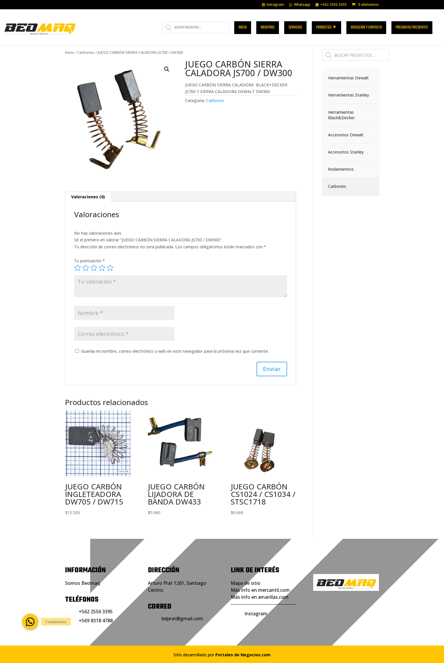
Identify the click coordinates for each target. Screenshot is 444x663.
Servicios (295, 26)
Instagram (273, 5)
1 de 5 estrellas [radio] (77, 267)
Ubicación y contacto (366, 26)
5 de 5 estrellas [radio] (110, 267)
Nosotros (268, 26)
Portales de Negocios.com (243, 654)
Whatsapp (299, 5)
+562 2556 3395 (331, 5)
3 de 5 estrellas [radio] (93, 267)
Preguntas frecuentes (412, 26)
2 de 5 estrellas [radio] (85, 267)
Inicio (243, 26)
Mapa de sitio (245, 583)
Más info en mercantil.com (260, 590)
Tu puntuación (89, 260)
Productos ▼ (326, 26)
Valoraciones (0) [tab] (88, 196)
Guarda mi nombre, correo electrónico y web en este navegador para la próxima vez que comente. (175, 351)
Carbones (85, 52)
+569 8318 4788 (96, 620)
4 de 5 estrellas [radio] (102, 267)
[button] (167, 69)
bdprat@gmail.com (182, 618)
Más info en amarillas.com (260, 597)
